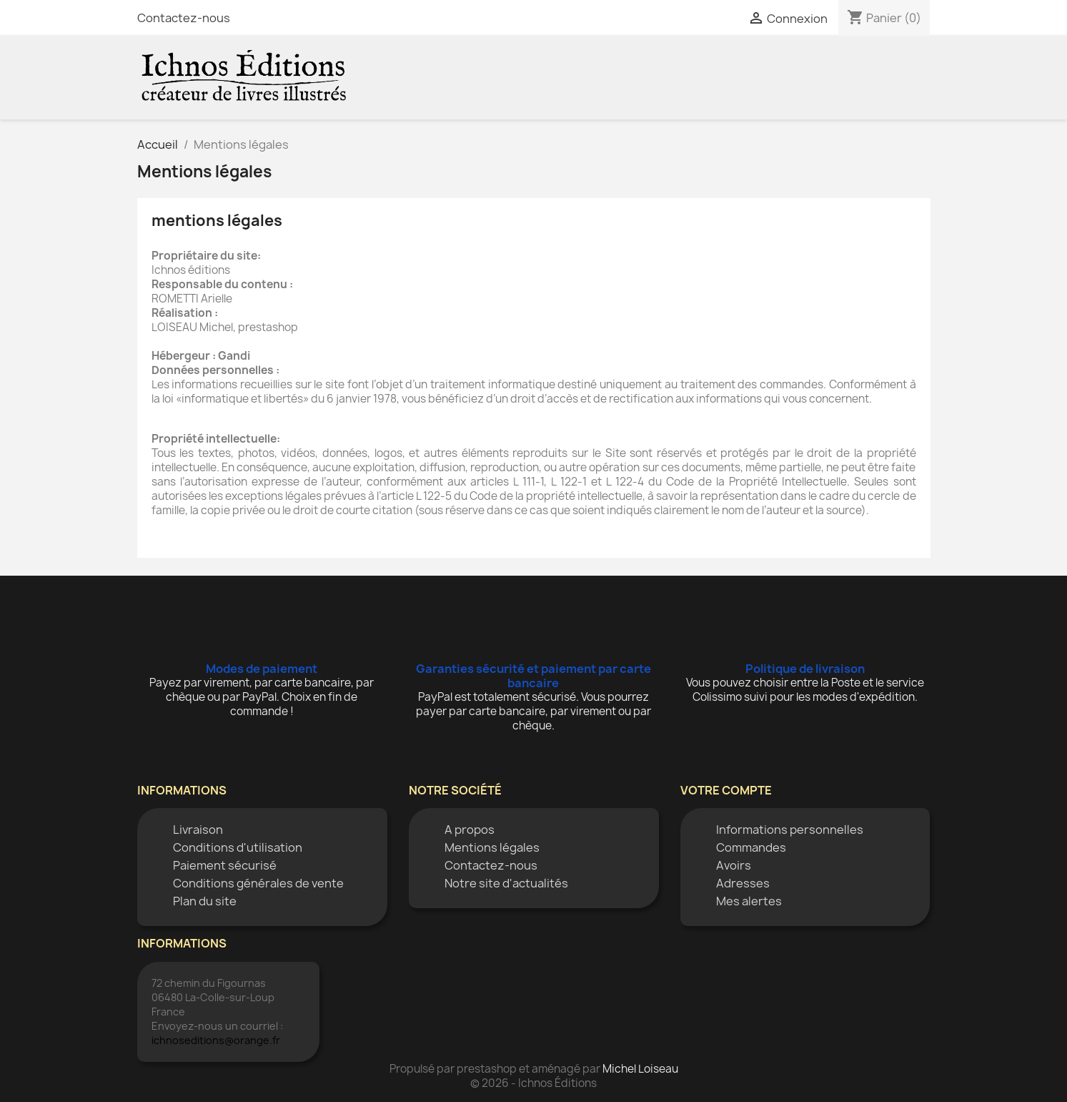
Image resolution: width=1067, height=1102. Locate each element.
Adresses (743, 883)
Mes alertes (749, 901)
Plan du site (205, 901)
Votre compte (726, 790)
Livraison (198, 829)
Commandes (751, 847)
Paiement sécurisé (225, 865)
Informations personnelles (789, 829)
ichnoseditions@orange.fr (216, 1040)
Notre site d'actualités (506, 883)
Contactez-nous (183, 18)
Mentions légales (492, 847)
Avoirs (733, 865)
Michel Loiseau (640, 1068)
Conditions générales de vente (258, 883)
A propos (470, 829)
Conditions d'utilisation (237, 847)
